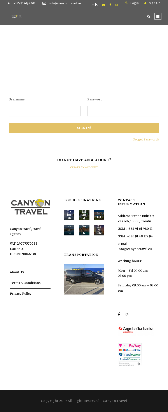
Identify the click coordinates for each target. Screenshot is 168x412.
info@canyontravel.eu (65, 3)
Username (16, 99)
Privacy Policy (21, 294)
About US (17, 272)
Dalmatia (69, 217)
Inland (84, 215)
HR (94, 4)
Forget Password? (146, 139)
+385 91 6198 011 (31, 3)
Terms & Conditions (25, 283)
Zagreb (99, 230)
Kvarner (69, 231)
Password (94, 99)
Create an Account (84, 167)
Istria (99, 215)
